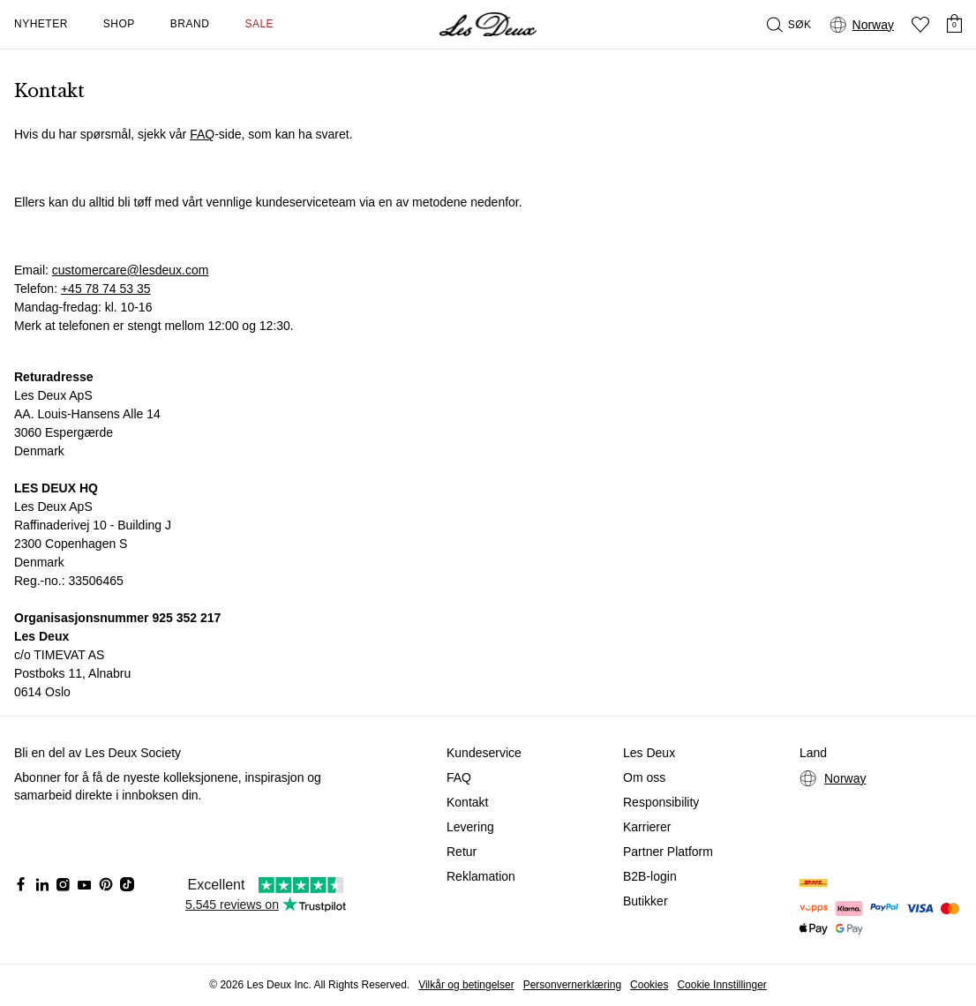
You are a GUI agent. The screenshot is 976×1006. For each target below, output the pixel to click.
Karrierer (647, 827)
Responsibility (661, 802)
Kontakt (467, 802)
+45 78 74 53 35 (106, 289)
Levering (470, 827)
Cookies (649, 985)
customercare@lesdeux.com (130, 270)
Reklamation (481, 876)
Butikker (645, 901)
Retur (462, 852)
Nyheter (41, 24)
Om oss (644, 777)
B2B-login (650, 876)
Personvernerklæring (572, 985)
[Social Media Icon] (21, 884)
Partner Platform (668, 852)
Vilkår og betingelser (466, 985)
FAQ (202, 134)
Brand (190, 24)
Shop (119, 24)
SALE (259, 24)
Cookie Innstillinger (721, 985)
